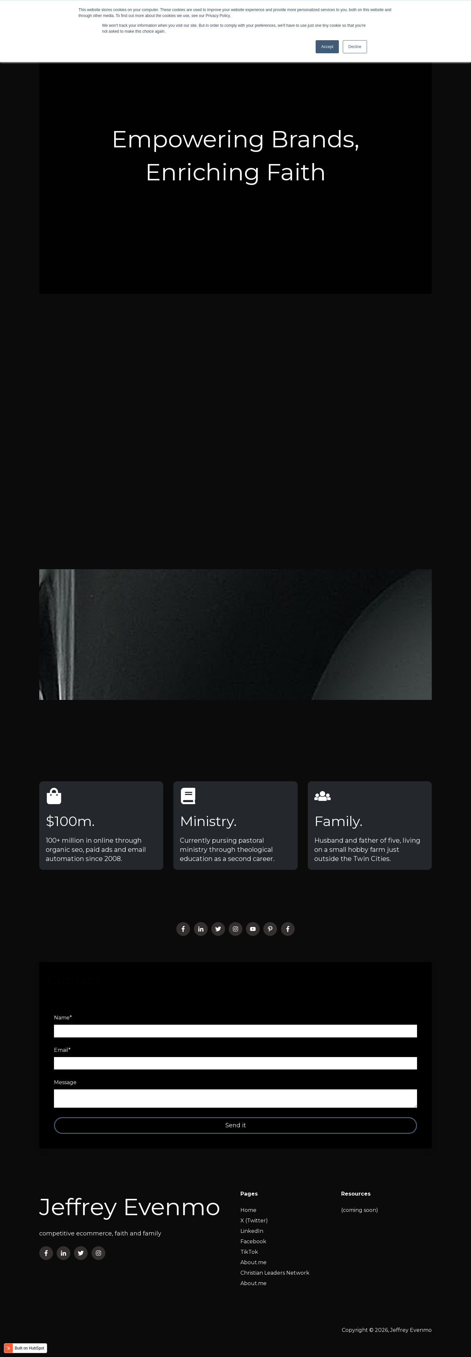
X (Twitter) (254, 1220)
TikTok (249, 1252)
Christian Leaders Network (274, 1273)
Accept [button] (327, 46)
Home (248, 1210)
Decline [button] (354, 46)
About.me (253, 1262)
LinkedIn (251, 1231)
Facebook (253, 1241)
